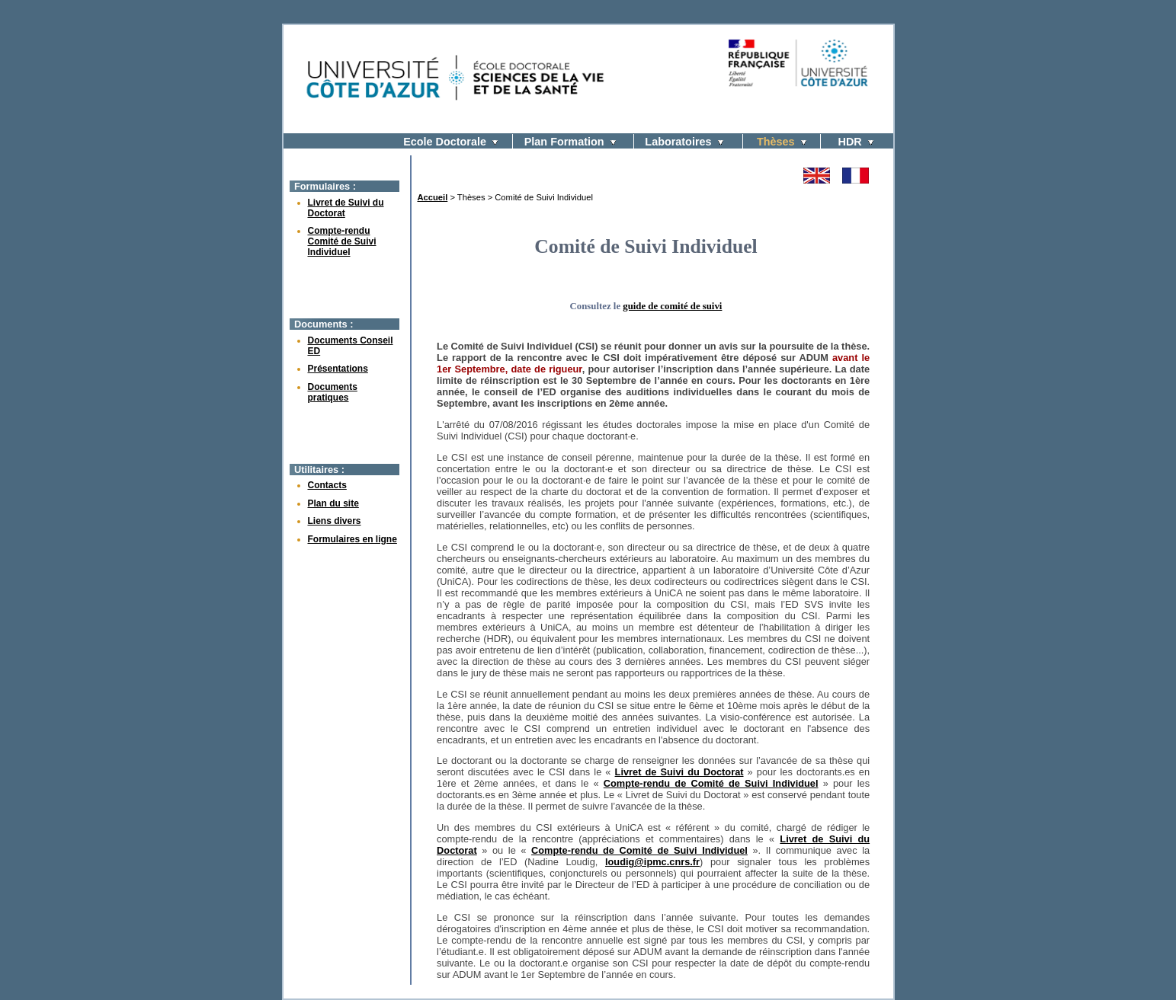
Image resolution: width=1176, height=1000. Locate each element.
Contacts (327, 485)
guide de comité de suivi (672, 306)
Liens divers (334, 521)
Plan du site (333, 503)
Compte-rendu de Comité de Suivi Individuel (711, 783)
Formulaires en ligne (352, 539)
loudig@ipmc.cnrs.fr (652, 861)
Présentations (338, 368)
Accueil (433, 197)
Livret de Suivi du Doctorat (679, 772)
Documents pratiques (332, 392)
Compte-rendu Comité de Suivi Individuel (342, 241)
